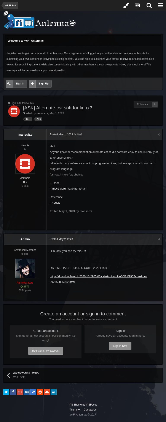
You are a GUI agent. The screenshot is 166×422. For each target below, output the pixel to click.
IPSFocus (91, 404)
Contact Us (90, 409)
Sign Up (43, 83)
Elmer (55, 183)
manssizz (42, 113)
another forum (77, 188)
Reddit (56, 202)
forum (64, 188)
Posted (61, 134)
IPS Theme (75, 404)
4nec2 (55, 188)
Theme (74, 409)
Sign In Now (120, 345)
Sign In (20, 83)
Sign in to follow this (22, 103)
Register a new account (45, 350)
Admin (25, 239)
